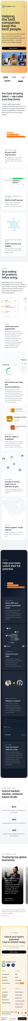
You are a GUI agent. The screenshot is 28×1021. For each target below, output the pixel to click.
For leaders (4, 977)
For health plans (6, 983)
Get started (5, 916)
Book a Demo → (14, 48)
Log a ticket (5, 992)
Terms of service (19, 992)
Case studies (18, 980)
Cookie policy (18, 998)
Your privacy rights (20, 1001)
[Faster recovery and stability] (14, 234)
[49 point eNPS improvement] (14, 145)
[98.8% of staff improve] (14, 189)
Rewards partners (6, 1002)
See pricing (13, 1018)
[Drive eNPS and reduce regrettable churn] (14, 598)
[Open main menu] (24, 6)
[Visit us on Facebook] (18, 1013)
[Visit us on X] (22, 1013)
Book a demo (14, 952)
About (16, 977)
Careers (19, 983)
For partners (5, 980)
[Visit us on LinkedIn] (25, 1013)
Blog (16, 974)
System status (5, 999)
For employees (5, 974)
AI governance (18, 1007)
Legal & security (19, 1004)
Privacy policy (18, 995)
